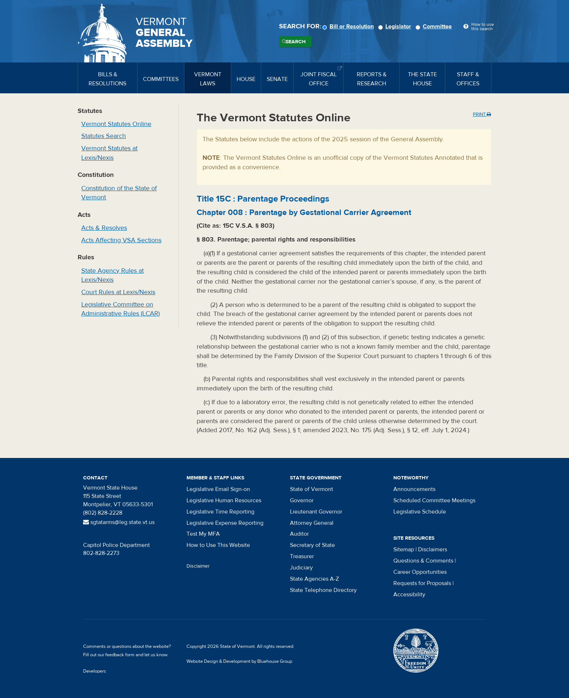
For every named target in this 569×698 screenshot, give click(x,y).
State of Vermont (311, 489)
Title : (263, 198)
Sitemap (403, 549)
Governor (302, 500)
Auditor (299, 533)
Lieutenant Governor (316, 511)
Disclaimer (198, 566)
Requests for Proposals (422, 583)
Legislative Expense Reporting (225, 523)
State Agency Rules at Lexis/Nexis (112, 275)
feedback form (120, 655)
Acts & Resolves (104, 228)
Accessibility (409, 594)
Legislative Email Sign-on (218, 489)
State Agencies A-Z (314, 579)
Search (296, 41)
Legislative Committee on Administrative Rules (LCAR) (120, 309)
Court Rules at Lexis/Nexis (118, 292)
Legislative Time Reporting (220, 511)
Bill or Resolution (349, 26)
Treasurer (302, 556)
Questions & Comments (423, 560)
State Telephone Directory (323, 590)
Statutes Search (103, 136)
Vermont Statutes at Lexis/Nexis (109, 153)
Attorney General (311, 523)
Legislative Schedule (419, 511)
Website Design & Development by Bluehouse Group (239, 661)
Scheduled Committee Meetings (434, 500)
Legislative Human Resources (224, 500)
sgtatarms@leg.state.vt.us (119, 522)
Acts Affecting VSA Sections (121, 240)
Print (482, 114)
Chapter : (304, 212)
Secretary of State (312, 545)
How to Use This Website (218, 545)
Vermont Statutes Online (116, 124)
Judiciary (301, 567)
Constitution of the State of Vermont (119, 193)
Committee (435, 26)
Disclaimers (432, 549)
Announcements (414, 489)
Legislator (395, 26)
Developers (94, 671)
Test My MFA (203, 533)
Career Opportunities (420, 572)
